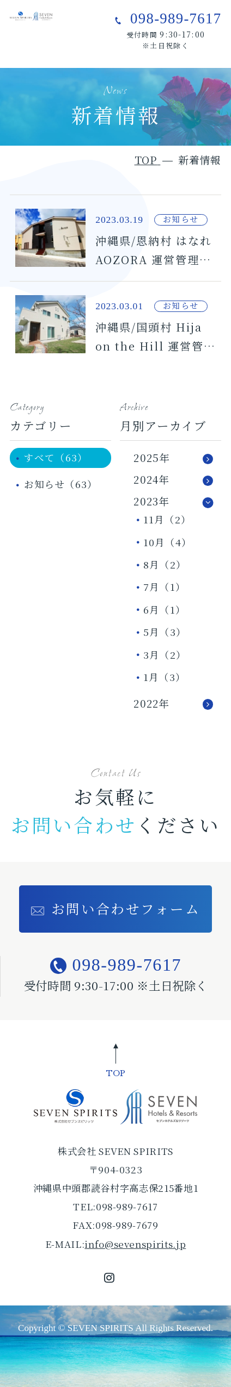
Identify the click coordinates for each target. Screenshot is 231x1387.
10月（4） (167, 542)
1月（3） (164, 677)
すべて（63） (56, 457)
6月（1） (164, 609)
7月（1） (164, 586)
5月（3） (164, 632)
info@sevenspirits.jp (135, 1244)
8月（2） (164, 564)
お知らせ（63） (61, 484)
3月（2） (164, 654)
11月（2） (167, 519)
